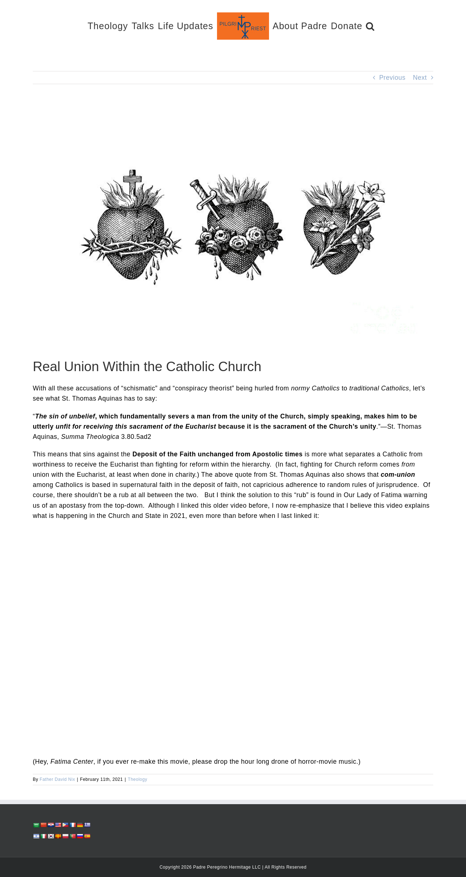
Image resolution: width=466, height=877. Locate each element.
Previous (392, 77)
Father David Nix (57, 779)
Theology (137, 779)
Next (420, 77)
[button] (370, 26)
